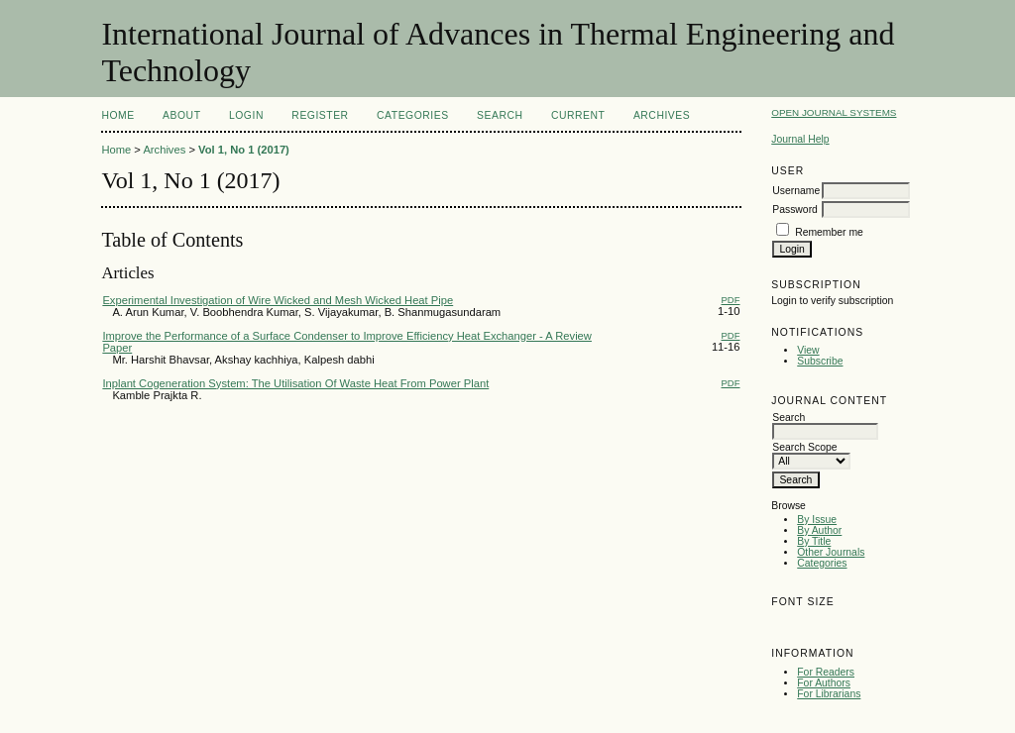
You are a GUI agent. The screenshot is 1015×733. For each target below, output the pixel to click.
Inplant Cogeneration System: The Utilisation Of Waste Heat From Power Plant (295, 383)
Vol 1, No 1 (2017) (243, 150)
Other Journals (830, 552)
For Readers (825, 672)
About (181, 115)
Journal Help (800, 139)
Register (319, 115)
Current (578, 115)
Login (246, 115)
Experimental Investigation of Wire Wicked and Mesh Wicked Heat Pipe (277, 300)
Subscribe (820, 361)
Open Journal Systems (833, 112)
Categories (821, 563)
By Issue (817, 519)
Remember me (829, 232)
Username (796, 190)
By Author (819, 530)
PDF (731, 299)
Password (795, 209)
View (808, 350)
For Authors (823, 683)
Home (117, 115)
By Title (814, 541)
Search (499, 115)
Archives (661, 115)
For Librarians (828, 693)
